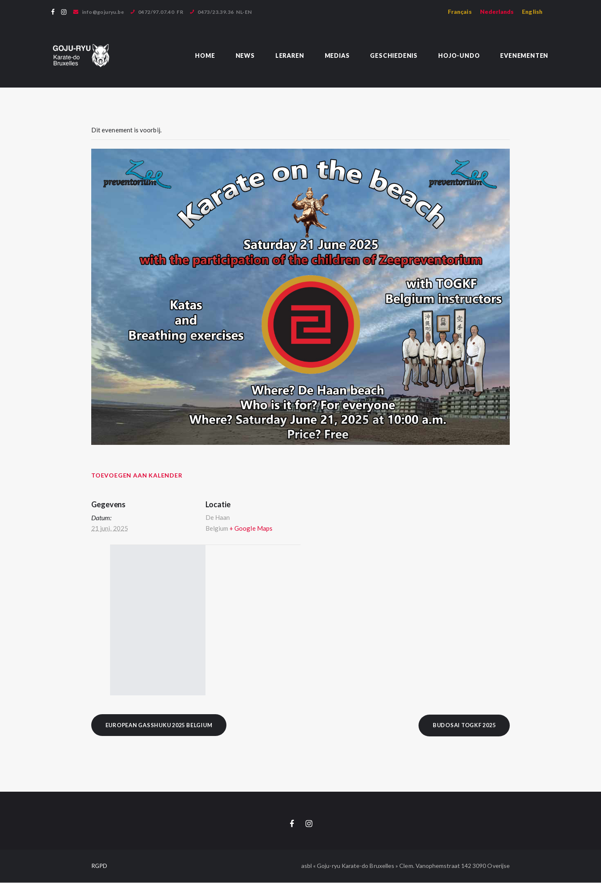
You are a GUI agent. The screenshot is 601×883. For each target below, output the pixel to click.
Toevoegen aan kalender (136, 475)
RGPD (99, 866)
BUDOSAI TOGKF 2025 (462, 725)
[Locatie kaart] (260, 620)
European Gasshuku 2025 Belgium (162, 725)
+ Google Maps (250, 528)
